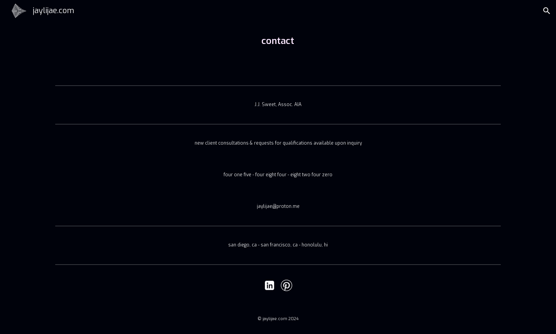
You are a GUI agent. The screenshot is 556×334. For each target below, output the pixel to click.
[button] (546, 11)
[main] (278, 41)
